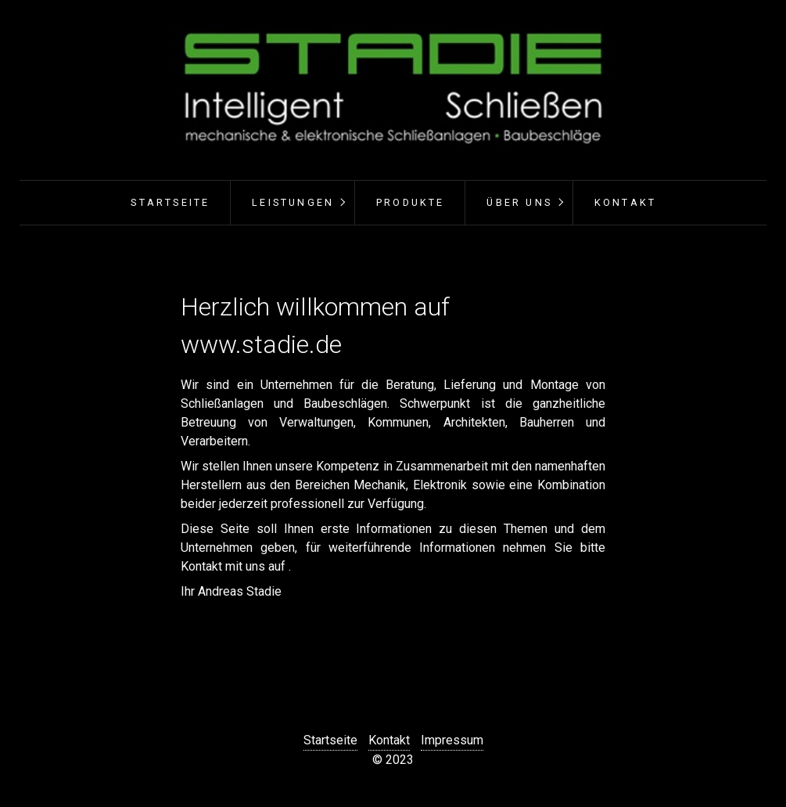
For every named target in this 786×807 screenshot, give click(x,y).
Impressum (452, 740)
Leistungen (293, 202)
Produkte (410, 202)
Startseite (170, 202)
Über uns (519, 202)
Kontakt (625, 202)
